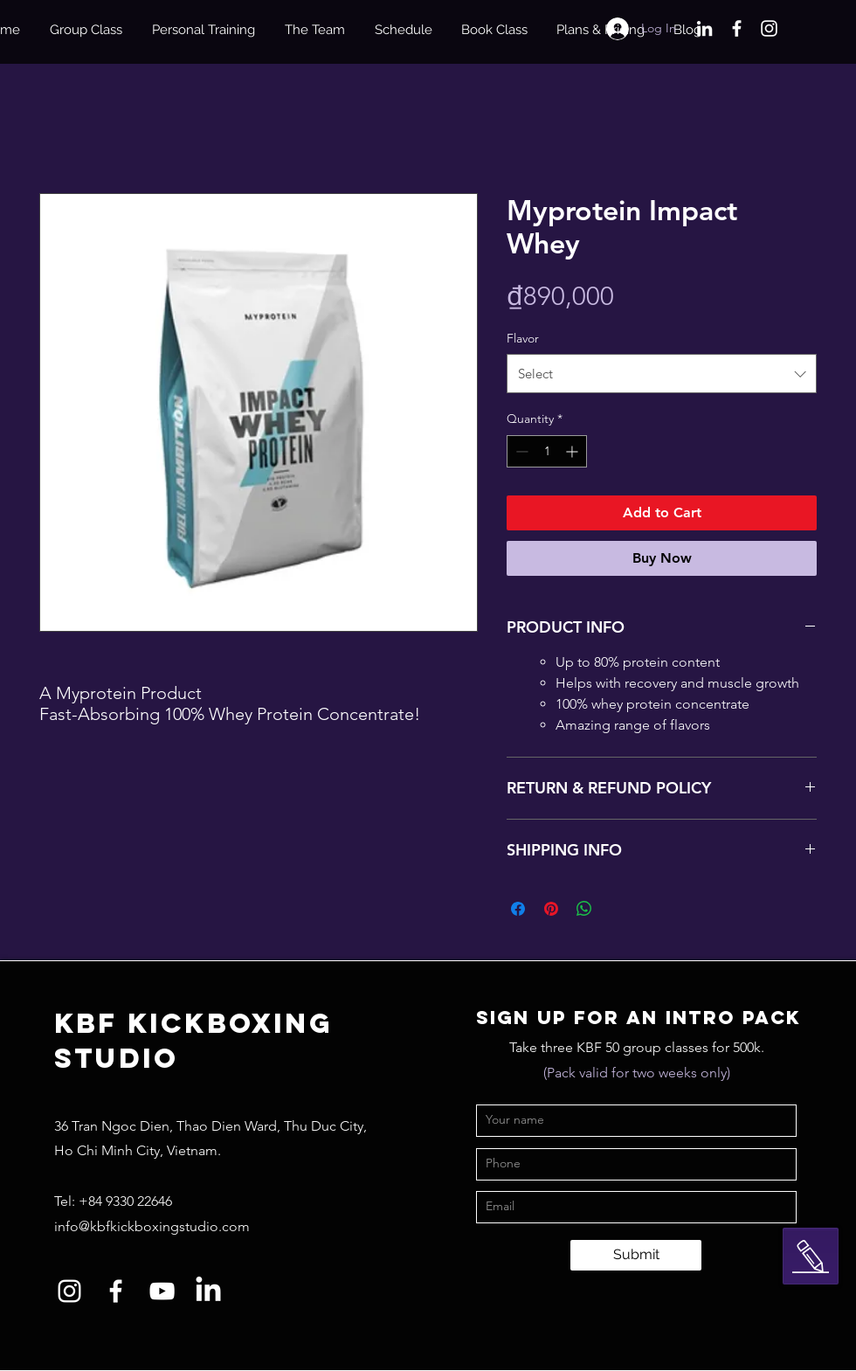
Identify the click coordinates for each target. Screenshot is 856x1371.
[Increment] (573, 451)
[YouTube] (162, 1291)
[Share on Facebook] (517, 908)
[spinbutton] (547, 451)
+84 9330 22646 (125, 1201)
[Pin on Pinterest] (551, 908)
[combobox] (662, 373)
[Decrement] (520, 451)
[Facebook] (737, 28)
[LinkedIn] (704, 28)
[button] (810, 1256)
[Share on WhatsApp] (584, 908)
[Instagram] (769, 28)
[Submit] (635, 1255)
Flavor (523, 338)
